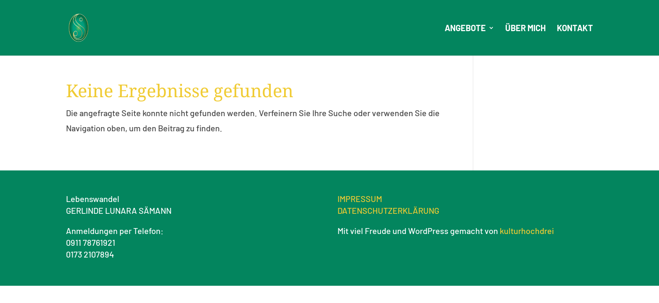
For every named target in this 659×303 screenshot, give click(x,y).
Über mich (525, 29)
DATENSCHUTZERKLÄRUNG (388, 210)
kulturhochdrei (527, 231)
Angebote (465, 29)
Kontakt (575, 29)
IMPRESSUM (359, 199)
